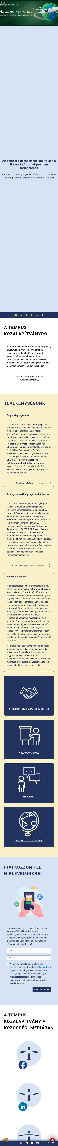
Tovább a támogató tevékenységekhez (31, 565)
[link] (48, 1143)
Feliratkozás (42, 989)
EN (37, 1144)
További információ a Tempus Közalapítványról (29, 378)
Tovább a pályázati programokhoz (33, 483)
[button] (42, 1143)
